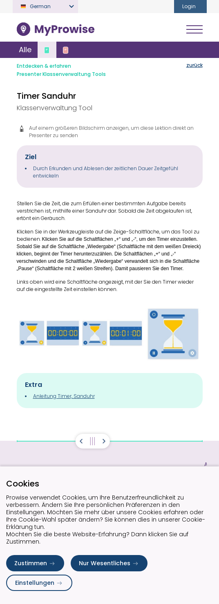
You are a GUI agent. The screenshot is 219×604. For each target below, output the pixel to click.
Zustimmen (35, 563)
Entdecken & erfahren (44, 65)
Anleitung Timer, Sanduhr (64, 396)
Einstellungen (39, 583)
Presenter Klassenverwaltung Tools (61, 74)
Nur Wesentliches (109, 563)
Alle (25, 49)
